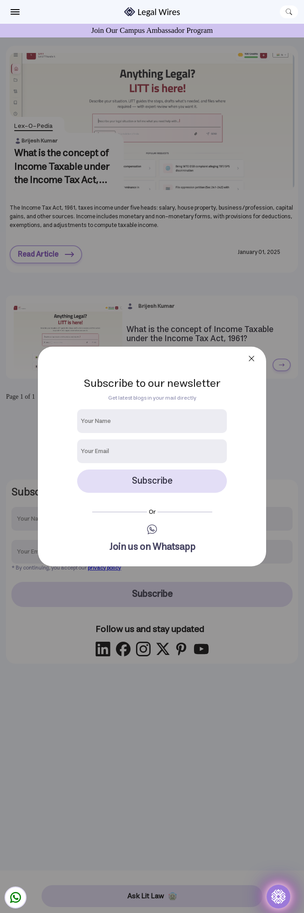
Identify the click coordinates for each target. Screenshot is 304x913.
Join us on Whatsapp (152, 546)
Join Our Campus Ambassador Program (152, 30)
